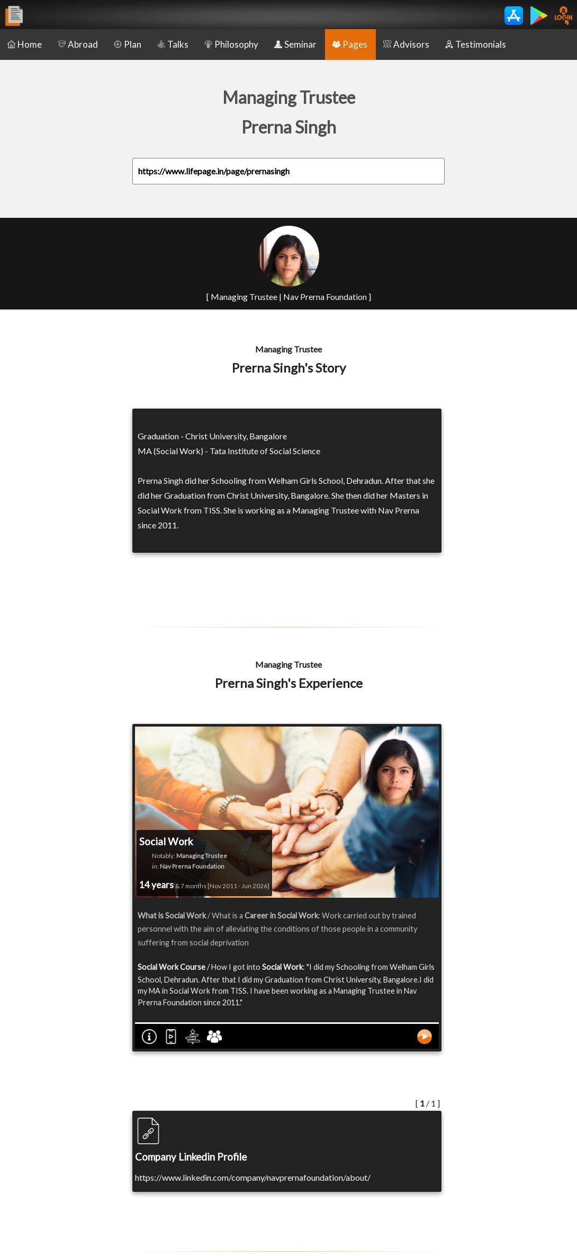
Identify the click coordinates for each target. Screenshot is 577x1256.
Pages (349, 44)
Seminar (295, 44)
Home (24, 44)
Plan (127, 44)
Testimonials (475, 44)
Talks (172, 44)
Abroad (78, 44)
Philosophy (231, 44)
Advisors (406, 44)
